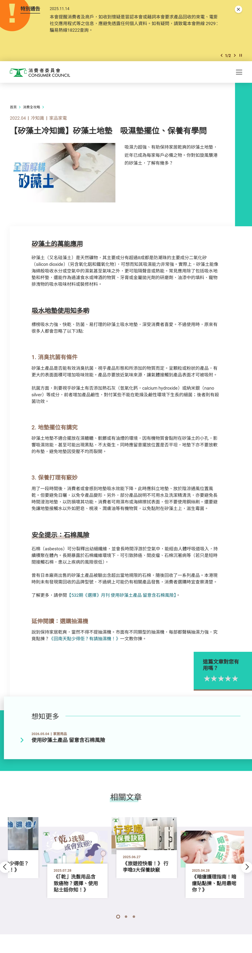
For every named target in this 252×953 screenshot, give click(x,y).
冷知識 (37, 119)
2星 (225, 679)
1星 (218, 679)
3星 (232, 679)
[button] (221, 56)
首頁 (13, 108)
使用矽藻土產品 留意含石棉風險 (68, 741)
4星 (239, 679)
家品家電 (58, 119)
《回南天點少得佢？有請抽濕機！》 (84, 639)
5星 (246, 679)
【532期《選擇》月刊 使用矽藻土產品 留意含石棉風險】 (121, 596)
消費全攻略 (31, 108)
